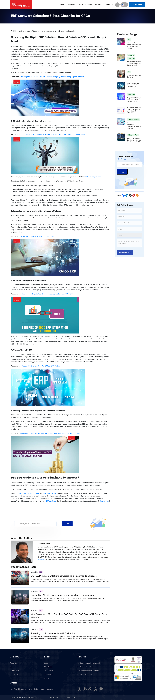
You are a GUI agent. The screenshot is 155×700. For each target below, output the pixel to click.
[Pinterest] (133, 195)
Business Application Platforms (88, 671)
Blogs (46, 663)
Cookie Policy (70, 697)
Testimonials (14, 671)
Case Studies (48, 671)
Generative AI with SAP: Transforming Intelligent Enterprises (62, 595)
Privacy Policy (53, 697)
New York (13, 689)
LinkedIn (41, 560)
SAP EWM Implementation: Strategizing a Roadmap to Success (64, 575)
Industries (71, 5)
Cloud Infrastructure (85, 674)
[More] (137, 195)
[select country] (124, 4)
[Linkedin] (126, 195)
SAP (79, 678)
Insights (99, 5)
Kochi (42, 689)
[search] (117, 4)
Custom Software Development (89, 663)
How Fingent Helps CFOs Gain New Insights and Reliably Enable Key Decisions (50, 433)
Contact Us (14, 674)
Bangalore (49, 689)
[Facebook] (123, 195)
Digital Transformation (85, 667)
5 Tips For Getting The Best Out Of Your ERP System (40, 366)
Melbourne (22, 689)
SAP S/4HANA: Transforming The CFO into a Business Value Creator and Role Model (52, 134)
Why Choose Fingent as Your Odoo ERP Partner (38, 236)
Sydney (30, 689)
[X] (130, 195)
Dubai (36, 689)
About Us (13, 663)
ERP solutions (51, 501)
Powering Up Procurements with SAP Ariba (53, 633)
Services (60, 5)
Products (89, 5)
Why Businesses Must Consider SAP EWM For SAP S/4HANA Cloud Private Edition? (70, 615)
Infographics (48, 674)
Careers (12, 667)
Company (109, 5)
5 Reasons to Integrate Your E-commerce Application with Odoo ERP (46, 294)
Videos (46, 678)
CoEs (80, 5)
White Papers (48, 667)
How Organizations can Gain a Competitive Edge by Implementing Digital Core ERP (52, 77)
